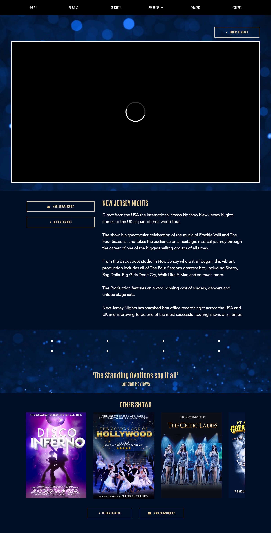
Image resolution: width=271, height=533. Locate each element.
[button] (236, 32)
